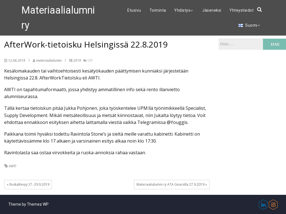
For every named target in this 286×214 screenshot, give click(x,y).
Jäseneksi (211, 10)
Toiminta (158, 10)
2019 (77, 60)
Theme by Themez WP (28, 204)
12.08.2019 (16, 60)
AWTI (12, 166)
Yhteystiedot (241, 10)
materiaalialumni (49, 60)
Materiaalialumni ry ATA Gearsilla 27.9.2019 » (171, 184)
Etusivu (134, 10)
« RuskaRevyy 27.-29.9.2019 (28, 184)
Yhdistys (184, 10)
